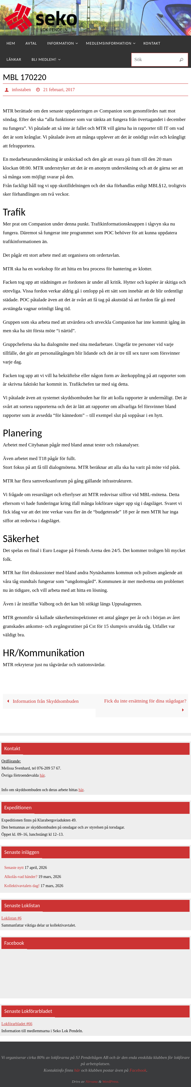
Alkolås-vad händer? (20, 877)
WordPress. (110, 1081)
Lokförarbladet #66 (16, 1024)
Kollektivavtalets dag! (22, 886)
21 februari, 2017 (59, 89)
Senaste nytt (14, 868)
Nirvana (91, 1081)
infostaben (21, 89)
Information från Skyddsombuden (42, 701)
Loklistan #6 (11, 918)
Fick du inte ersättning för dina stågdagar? (145, 705)
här (42, 775)
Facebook (138, 1070)
